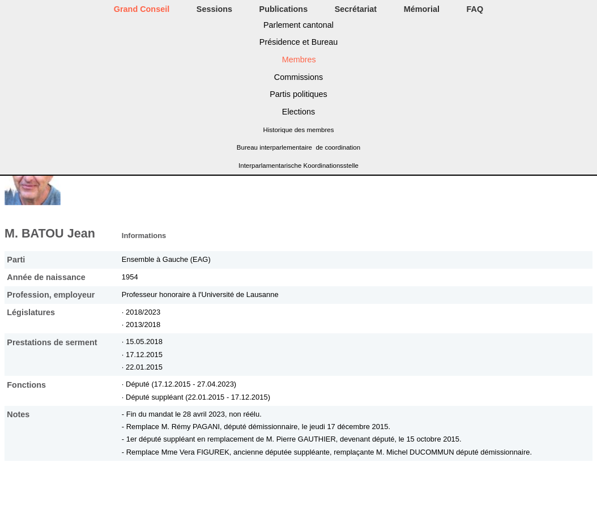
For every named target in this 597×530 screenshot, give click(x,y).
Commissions (298, 77)
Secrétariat (356, 9)
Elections (298, 111)
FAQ (475, 9)
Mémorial (422, 9)
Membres (299, 59)
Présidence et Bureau (298, 41)
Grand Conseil (141, 9)
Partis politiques (298, 94)
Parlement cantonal (298, 24)
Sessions (214, 9)
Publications (283, 9)
